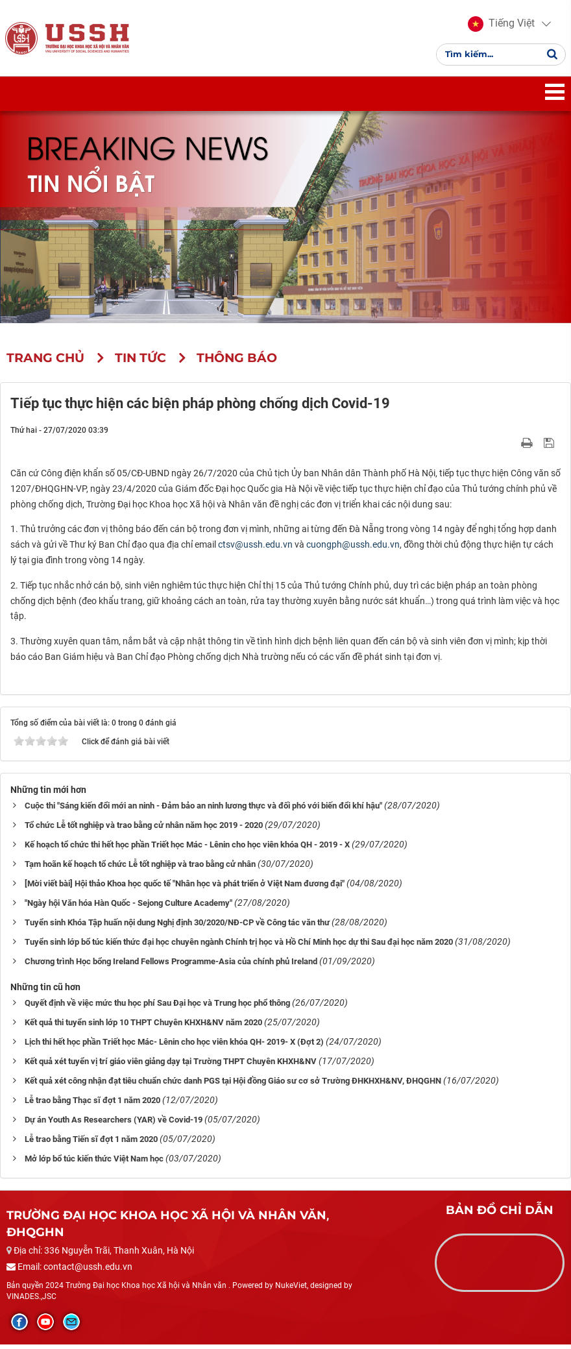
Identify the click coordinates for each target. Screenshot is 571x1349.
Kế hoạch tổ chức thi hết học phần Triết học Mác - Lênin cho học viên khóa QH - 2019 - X (187, 848)
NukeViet (291, 1289)
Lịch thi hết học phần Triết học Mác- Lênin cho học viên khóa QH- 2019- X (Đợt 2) (174, 1046)
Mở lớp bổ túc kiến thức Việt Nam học (94, 1162)
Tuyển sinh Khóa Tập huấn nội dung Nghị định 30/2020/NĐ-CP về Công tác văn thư (177, 926)
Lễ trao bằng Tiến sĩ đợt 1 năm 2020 (91, 1143)
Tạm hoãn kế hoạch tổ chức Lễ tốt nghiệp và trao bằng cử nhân (140, 868)
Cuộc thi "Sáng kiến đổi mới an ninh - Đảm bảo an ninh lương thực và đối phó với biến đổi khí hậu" (203, 809)
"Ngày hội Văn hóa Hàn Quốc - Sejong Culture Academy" (128, 907)
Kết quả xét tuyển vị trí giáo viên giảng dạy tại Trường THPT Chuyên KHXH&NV (171, 1065)
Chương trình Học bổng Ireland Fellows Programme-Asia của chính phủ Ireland (171, 965)
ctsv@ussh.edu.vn (255, 549)
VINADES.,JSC (31, 1301)
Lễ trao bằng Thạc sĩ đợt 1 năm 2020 (92, 1104)
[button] (500, 26)
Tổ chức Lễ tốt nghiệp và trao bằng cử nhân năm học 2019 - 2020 (144, 829)
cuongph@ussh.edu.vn (353, 549)
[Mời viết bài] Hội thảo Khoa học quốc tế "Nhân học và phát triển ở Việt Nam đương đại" (185, 887)
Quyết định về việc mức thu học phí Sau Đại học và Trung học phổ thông (157, 1007)
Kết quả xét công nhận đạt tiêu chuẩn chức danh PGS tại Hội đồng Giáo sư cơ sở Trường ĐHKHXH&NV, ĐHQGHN (233, 1084)
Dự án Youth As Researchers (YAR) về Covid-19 (113, 1123)
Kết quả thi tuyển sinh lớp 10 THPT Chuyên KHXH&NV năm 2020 (143, 1026)
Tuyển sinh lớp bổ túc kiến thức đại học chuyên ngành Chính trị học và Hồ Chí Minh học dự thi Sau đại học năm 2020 (239, 946)
